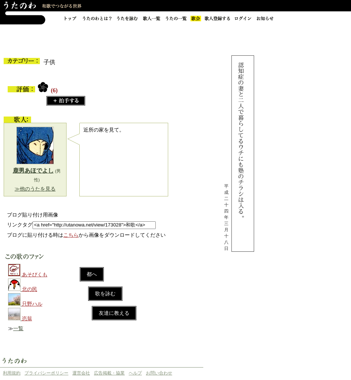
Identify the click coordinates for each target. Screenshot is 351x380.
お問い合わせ (159, 373)
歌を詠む (105, 293)
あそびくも (35, 274)
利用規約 (11, 373)
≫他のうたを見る (35, 189)
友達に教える (114, 313)
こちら (71, 235)
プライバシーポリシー (46, 373)
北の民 (29, 289)
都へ (92, 274)
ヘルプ (135, 373)
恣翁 (27, 318)
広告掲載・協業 (109, 373)
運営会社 (81, 373)
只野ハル (32, 304)
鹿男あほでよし (33, 170)
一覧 (18, 328)
